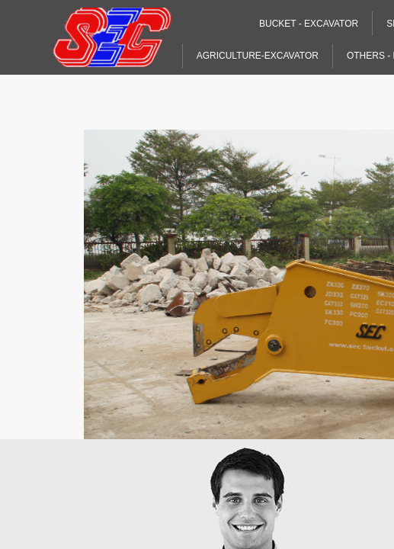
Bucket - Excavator (308, 23)
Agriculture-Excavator (258, 55)
